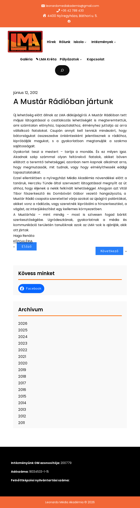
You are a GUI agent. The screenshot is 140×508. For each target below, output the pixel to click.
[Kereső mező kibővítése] (62, 70)
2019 (22, 369)
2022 (22, 349)
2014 (22, 402)
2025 (23, 330)
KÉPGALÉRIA (23, 241)
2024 (23, 336)
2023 (22, 343)
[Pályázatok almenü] (82, 59)
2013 (22, 409)
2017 (22, 383)
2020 (22, 363)
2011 (21, 422)
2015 (22, 396)
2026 (22, 323)
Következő (109, 251)
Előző (27, 246)
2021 (22, 356)
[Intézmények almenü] (116, 42)
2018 (22, 376)
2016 (22, 389)
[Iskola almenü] (86, 42)
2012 (22, 416)
